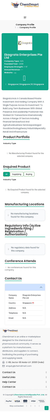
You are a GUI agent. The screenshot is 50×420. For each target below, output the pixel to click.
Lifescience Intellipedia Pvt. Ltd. (29, 394)
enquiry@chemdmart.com (18, 366)
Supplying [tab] (16, 174)
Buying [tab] (29, 174)
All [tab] (6, 174)
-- (15, 72)
